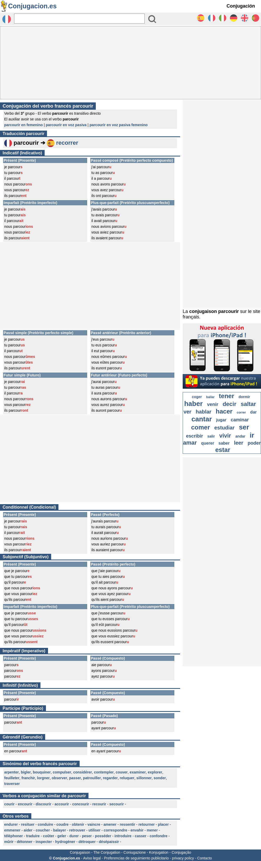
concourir (80, 804)
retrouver (77, 830)
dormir (244, 397)
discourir (43, 804)
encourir (25, 804)
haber (193, 404)
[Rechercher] (79, 19)
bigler (26, 772)
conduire (45, 824)
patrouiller (92, 778)
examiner (138, 772)
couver (122, 772)
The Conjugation (106, 852)
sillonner (144, 778)
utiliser (94, 830)
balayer (59, 830)
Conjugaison (80, 852)
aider (28, 830)
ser (244, 427)
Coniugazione (134, 852)
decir (229, 404)
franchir (28, 778)
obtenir (78, 824)
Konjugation (158, 852)
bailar (210, 397)
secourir (116, 804)
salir (211, 436)
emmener (12, 830)
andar (240, 436)
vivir (225, 435)
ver (187, 412)
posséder (103, 836)
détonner (24, 842)
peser (87, 836)
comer (200, 427)
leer (238, 443)
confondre (158, 836)
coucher (43, 830)
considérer (82, 772)
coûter (48, 836)
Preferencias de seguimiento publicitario (136, 858)
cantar (202, 419)
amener (110, 824)
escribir (194, 436)
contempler (104, 772)
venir (212, 404)
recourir (99, 804)
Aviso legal (91, 858)
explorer (155, 772)
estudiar (224, 427)
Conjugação (181, 852)
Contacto (204, 858)
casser (140, 836)
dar (253, 412)
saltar (248, 404)
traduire (33, 836)
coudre (62, 824)
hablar (203, 412)
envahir (137, 830)
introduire (123, 836)
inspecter (44, 842)
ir (252, 435)
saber (224, 443)
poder (254, 443)
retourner (146, 824)
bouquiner (42, 772)
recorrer (67, 142)
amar (190, 442)
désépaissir (109, 842)
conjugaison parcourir (214, 311)
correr (241, 412)
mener (152, 830)
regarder (110, 778)
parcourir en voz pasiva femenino (119, 125)
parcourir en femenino (23, 125)
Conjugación (241, 6)
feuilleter (11, 778)
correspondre (115, 830)
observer (59, 778)
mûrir (9, 842)
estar (222, 449)
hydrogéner (65, 842)
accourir (62, 804)
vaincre (93, 824)
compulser (62, 772)
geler (61, 836)
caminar (240, 419)
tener (226, 395)
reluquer (127, 778)
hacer (224, 411)
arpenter (11, 772)
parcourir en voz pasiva (66, 125)
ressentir (127, 824)
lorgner (43, 778)
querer (207, 443)
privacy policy (183, 858)
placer (163, 824)
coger (197, 397)
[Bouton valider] (152, 19)
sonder (160, 778)
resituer (27, 824)
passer (75, 778)
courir (9, 804)
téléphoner (13, 836)
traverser (12, 784)
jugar (221, 420)
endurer (11, 824)
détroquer (87, 842)
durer (74, 836)
